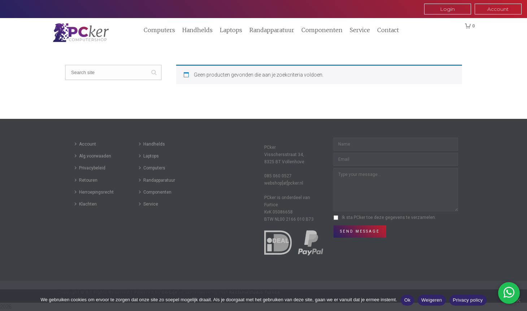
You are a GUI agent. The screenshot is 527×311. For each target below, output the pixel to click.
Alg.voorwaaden (93, 156)
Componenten (322, 30)
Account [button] (498, 9)
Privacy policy (468, 300)
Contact (388, 30)
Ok (407, 300)
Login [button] (447, 9)
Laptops (231, 30)
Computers (159, 30)
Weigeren (431, 300)
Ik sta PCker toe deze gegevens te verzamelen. (389, 217)
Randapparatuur (271, 30)
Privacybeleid (90, 167)
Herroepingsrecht (94, 192)
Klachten (86, 204)
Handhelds (197, 30)
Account (85, 144)
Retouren (86, 180)
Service (360, 30)
